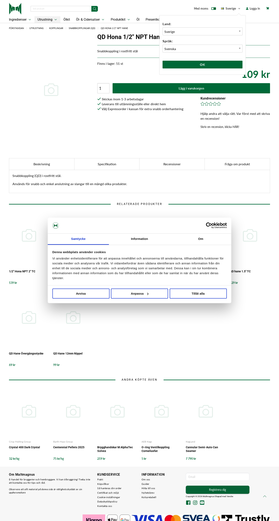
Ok (202, 64)
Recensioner (172, 164)
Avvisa (81, 293)
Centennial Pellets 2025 (68, 447)
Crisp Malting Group (20, 441)
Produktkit (121, 20)
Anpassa (139, 293)
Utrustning (48, 20)
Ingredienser (20, 20)
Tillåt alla (198, 293)
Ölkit (66, 19)
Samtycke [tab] (78, 238)
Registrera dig (217, 489)
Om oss (146, 479)
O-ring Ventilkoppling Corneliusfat (155, 449)
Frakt (100, 479)
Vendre (230, 496)
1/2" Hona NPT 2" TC (22, 271)
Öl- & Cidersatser (90, 20)
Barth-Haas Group (63, 441)
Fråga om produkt (237, 164)
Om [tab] (200, 238)
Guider (145, 483)
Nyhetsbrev (148, 492)
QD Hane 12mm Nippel (68, 353)
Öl (138, 19)
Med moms (205, 9)
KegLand (190, 441)
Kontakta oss (104, 506)
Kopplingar (56, 28)
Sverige (231, 8)
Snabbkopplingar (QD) (82, 28)
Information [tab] (139, 238)
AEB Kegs (147, 441)
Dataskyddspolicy (107, 501)
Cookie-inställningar (108, 497)
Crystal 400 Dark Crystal (24, 447)
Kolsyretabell (149, 497)
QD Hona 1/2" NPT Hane (114, 28)
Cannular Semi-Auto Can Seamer (202, 449)
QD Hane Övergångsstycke (26, 353)
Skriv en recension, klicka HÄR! (219, 127)
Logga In (253, 8)
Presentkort (154, 19)
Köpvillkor (103, 483)
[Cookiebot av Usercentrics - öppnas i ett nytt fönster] (209, 225)
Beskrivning (41, 164)
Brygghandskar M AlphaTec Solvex (115, 449)
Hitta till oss (148, 488)
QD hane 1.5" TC (240, 271)
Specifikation (107, 164)
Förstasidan (16, 28)
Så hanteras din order (109, 488)
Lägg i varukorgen (191, 88)
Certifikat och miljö (108, 492)
